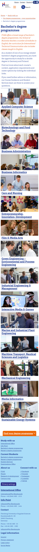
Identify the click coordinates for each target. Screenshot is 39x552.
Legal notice (5, 543)
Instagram (25, 476)
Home (16, 2)
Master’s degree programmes (11, 451)
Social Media (5, 545)
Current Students (9, 454)
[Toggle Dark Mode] (36, 2)
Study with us (13, 15)
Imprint (3, 537)
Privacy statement (7, 540)
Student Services (7, 462)
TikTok (24, 481)
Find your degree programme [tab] (20, 433)
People (3, 474)
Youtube (25, 474)
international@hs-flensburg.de (11, 494)
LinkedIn (25, 478)
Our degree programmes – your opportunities (19, 18)
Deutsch (29, 2)
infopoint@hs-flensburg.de (10, 504)
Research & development (10, 476)
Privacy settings (8, 484)
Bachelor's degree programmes (12, 448)
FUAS (3, 471)
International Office (8, 443)
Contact (22, 2)
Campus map (6, 478)
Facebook (25, 471)
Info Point (4, 446)
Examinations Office (8, 464)
